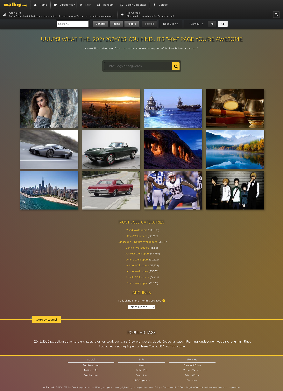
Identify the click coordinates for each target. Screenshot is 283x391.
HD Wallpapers (141, 380)
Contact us (141, 375)
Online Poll (141, 370)
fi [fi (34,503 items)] (185, 341)
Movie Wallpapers (137, 271)
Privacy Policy (192, 375)
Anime (116, 23)
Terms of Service (192, 370)
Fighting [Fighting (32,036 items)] (192, 341)
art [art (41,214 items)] (99, 341)
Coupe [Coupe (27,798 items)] (166, 341)
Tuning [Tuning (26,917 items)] (153, 346)
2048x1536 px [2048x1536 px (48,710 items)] (44, 341)
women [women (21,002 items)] (181, 346)
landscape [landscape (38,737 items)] (206, 341)
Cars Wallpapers (137, 236)
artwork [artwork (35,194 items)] (108, 341)
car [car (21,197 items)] (117, 341)
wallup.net (48, 387)
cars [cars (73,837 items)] (123, 341)
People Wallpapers (137, 277)
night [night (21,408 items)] (240, 341)
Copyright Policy (192, 365)
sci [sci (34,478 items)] (119, 346)
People (131, 23)
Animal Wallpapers (137, 265)
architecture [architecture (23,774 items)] (88, 341)
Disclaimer (192, 380)
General (100, 23)
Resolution (169, 23)
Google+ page (91, 375)
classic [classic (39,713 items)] (147, 341)
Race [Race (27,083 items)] (247, 341)
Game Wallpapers (137, 283)
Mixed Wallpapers (136, 229)
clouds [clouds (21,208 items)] (156, 341)
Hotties (149, 23)
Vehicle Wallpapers (137, 247)
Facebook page (91, 365)
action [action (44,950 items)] (59, 341)
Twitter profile (91, 370)
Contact (199, 387)
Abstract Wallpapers (137, 253)
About (141, 365)
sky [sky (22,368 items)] (123, 346)
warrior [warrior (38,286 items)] (170, 346)
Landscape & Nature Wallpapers (137, 241)
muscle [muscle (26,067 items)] (219, 341)
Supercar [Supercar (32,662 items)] (133, 346)
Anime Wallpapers (137, 259)
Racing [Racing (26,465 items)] (103, 346)
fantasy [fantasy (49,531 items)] (177, 341)
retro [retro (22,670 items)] (112, 346)
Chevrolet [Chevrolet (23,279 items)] (134, 341)
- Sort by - (195, 23)
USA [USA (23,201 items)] (162, 346)
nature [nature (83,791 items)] (230, 341)
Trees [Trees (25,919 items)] (144, 346)
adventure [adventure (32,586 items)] (72, 341)
